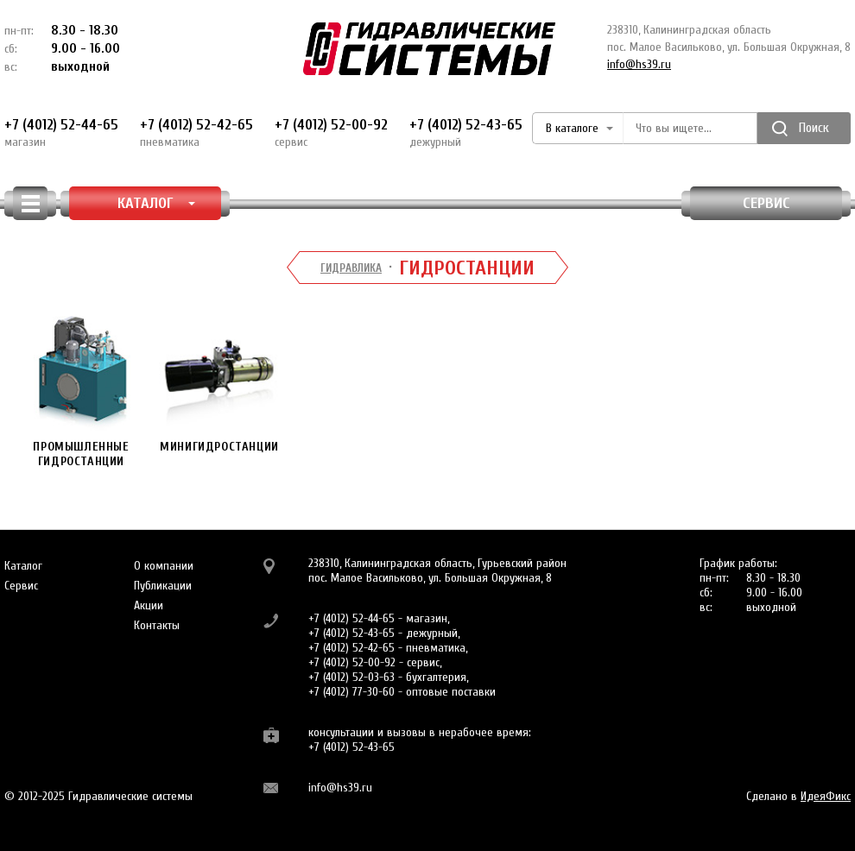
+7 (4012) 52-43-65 (465, 133)
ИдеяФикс (826, 796)
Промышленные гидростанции (81, 389)
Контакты (157, 625)
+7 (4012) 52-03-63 (351, 677)
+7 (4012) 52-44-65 (61, 133)
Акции (148, 605)
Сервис (766, 203)
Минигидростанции (219, 382)
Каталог (23, 565)
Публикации (163, 585)
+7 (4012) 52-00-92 (331, 133)
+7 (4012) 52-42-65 (196, 133)
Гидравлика (351, 268)
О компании (163, 565)
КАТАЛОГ (156, 203)
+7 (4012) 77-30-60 (351, 691)
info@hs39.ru (639, 64)
